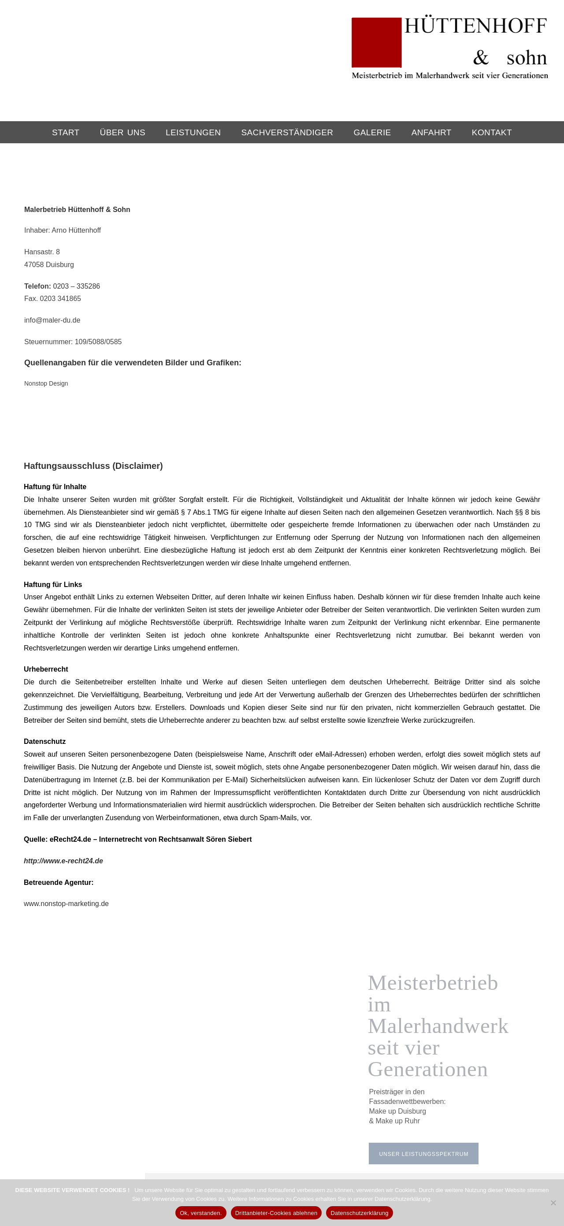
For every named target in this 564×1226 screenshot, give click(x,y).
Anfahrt (432, 132)
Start (66, 132)
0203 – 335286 (76, 286)
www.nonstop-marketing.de (66, 842)
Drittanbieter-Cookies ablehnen (276, 1213)
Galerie (372, 132)
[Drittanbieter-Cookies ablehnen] (553, 1202)
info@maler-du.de (347, 1144)
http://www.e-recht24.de (63, 798)
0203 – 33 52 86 (261, 1144)
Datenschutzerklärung (359, 1213)
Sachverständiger (287, 132)
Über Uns (122, 132)
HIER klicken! (265, 1154)
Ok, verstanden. (201, 1213)
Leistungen (193, 132)
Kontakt (492, 132)
